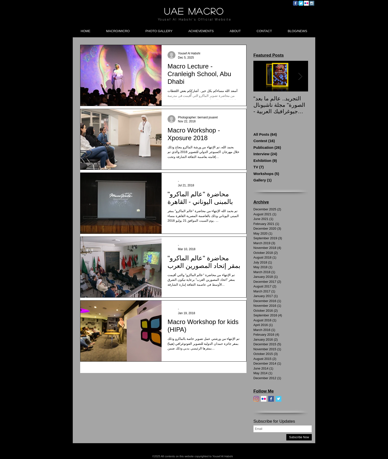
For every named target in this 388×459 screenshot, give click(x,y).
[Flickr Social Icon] (306, 3)
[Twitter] (278, 399)
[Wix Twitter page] (300, 3)
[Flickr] (264, 399)
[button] (118, 29)
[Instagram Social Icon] (311, 3)
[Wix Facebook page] (295, 3)
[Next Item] (300, 76)
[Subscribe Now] (299, 437)
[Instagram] (256, 399)
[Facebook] (271, 399)
